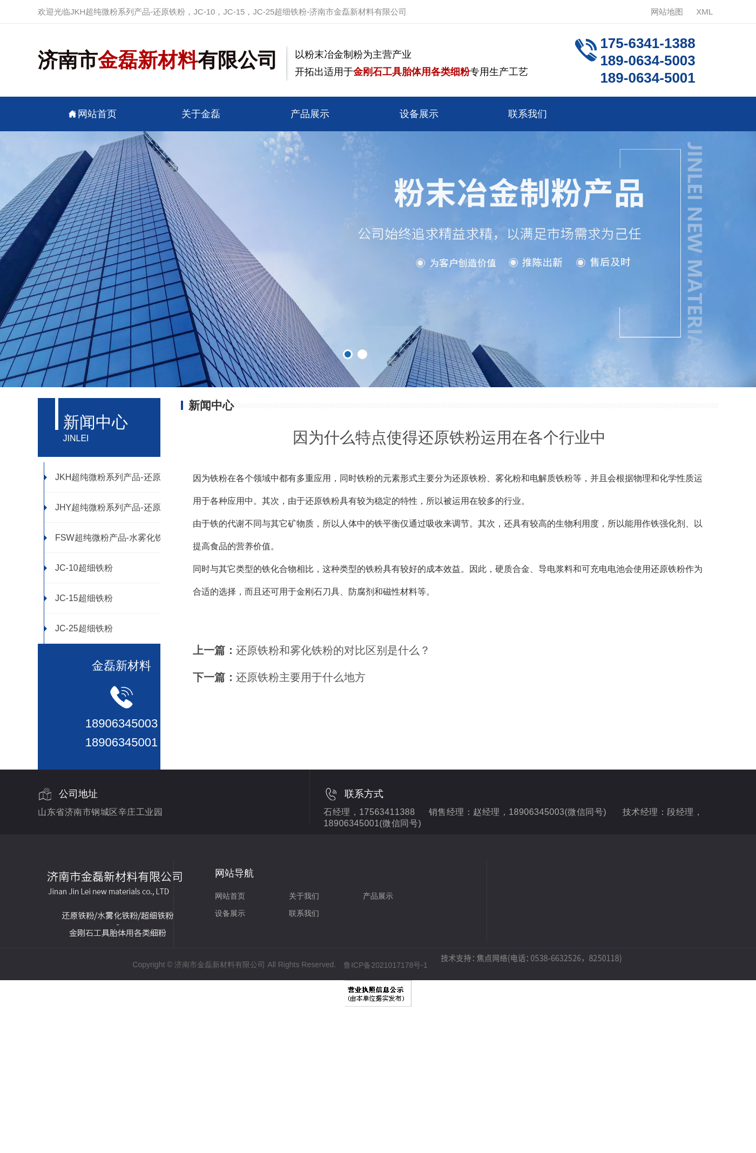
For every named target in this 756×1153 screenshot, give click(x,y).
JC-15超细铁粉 (78, 598)
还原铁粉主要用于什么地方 (301, 677)
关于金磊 (200, 113)
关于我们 (304, 896)
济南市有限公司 (158, 60)
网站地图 (667, 11)
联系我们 (527, 113)
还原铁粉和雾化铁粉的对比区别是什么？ (333, 650)
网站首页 (92, 113)
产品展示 (310, 113)
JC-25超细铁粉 (78, 628)
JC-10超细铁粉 (78, 567)
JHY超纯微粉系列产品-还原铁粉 (111, 507)
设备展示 (419, 113)
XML (704, 11)
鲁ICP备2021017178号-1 (385, 965)
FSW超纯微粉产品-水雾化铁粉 (108, 537)
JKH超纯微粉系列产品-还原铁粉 (111, 477)
